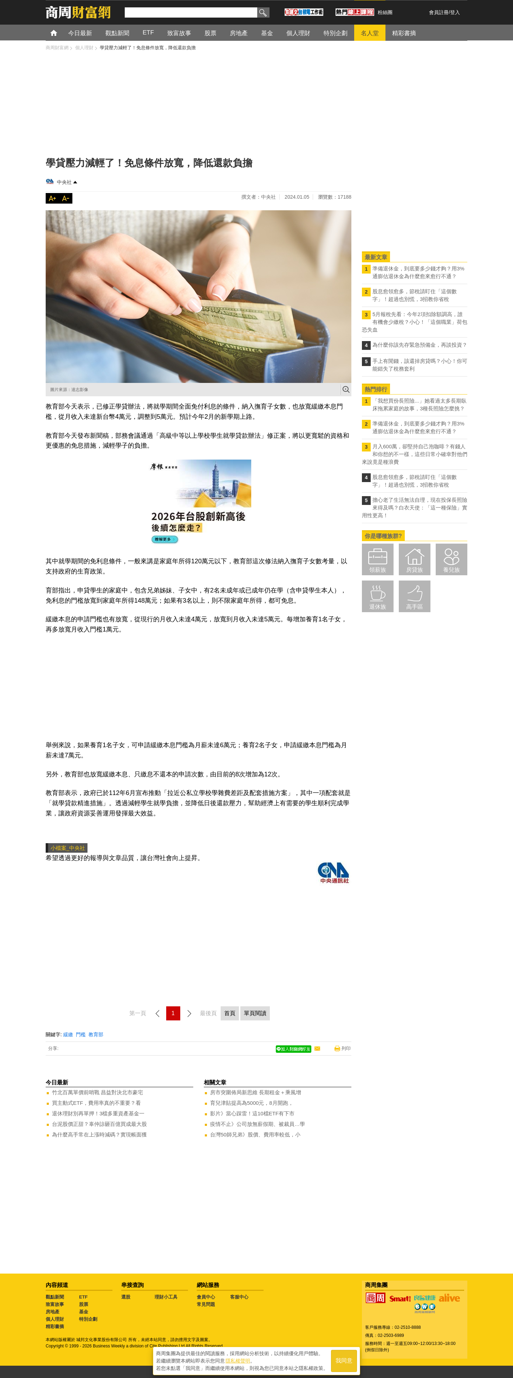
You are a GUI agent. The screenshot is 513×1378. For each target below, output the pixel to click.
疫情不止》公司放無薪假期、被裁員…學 (257, 1124)
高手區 (414, 607)
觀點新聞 (55, 1297)
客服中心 (239, 1297)
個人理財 (55, 1319)
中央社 (64, 182)
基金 (83, 1311)
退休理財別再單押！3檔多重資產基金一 (98, 1113)
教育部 (96, 1034)
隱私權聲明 (238, 1361)
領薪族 (377, 570)
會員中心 (206, 1297)
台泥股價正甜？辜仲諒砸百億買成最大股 (99, 1124)
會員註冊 (439, 12)
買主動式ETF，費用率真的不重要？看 (96, 1103)
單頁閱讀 (255, 1013)
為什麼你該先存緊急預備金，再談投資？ (419, 345)
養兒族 (451, 570)
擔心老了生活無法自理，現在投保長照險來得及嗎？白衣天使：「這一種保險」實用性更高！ (414, 507)
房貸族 (414, 570)
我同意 (344, 1361)
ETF (83, 1297)
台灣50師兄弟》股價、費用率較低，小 (255, 1134)
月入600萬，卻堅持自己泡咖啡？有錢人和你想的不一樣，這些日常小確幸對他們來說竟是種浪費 (414, 454)
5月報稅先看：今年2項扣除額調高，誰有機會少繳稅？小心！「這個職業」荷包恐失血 (414, 322)
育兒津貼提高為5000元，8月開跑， (251, 1103)
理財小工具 (166, 1297)
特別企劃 (88, 1319)
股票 (83, 1304)
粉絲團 (385, 12)
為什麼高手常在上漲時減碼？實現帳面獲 (99, 1134)
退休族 (377, 607)
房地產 (52, 1311)
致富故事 (55, 1304)
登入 (455, 12)
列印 (346, 1048)
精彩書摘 (55, 1326)
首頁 (60, 32)
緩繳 (68, 1034)
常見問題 (206, 1304)
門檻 (81, 1034)
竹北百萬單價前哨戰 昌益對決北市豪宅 (97, 1092)
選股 (125, 1297)
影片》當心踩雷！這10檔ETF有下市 (252, 1113)
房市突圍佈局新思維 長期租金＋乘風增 (255, 1092)
